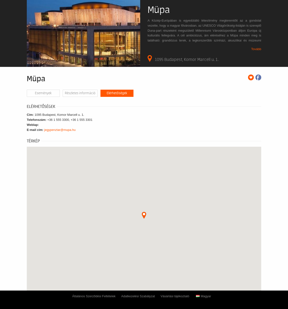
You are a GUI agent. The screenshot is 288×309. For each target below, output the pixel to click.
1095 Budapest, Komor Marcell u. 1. (183, 58)
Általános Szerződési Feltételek (94, 296)
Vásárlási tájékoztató (175, 296)
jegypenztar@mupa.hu (60, 130)
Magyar (203, 296)
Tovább (256, 49)
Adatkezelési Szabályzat (138, 296)
